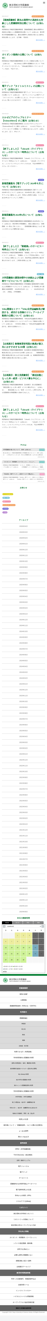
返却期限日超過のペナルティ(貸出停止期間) (23, 1068)
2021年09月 (23, 847)
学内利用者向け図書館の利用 (24, 1057)
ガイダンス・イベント (9, 505)
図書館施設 (23, 1018)
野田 (28, 922)
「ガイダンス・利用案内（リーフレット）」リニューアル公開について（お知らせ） (20, 462)
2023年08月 (23, 713)
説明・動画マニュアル (23, 1160)
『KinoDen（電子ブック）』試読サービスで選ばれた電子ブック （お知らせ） (20, 474)
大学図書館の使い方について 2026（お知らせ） (17, 449)
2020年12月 (23, 894)
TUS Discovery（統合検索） (23, 1155)
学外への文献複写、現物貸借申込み (23, 1279)
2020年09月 (23, 912)
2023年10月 (23, 701)
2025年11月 (23, 555)
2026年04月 (23, 526)
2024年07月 (23, 649)
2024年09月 (23, 637)
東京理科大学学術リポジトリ (24, 1213)
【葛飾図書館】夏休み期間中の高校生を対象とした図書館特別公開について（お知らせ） (23, 23)
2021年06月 (23, 865)
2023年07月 (23, 719)
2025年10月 (23, 561)
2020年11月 (23, 900)
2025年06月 (23, 585)
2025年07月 (23, 579)
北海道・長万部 (23, 1046)
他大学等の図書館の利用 (23, 1079)
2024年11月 (23, 625)
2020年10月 (23, 906)
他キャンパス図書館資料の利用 (23, 1085)
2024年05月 (23, 660)
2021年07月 (23, 859)
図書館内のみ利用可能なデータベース (23, 1184)
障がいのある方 (23, 1137)
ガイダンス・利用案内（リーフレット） (23, 1237)
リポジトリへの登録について (24, 1219)
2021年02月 (23, 888)
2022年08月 (23, 783)
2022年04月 (23, 806)
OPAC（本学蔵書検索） (23, 1149)
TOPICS (42, 474)
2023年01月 (23, 754)
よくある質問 (23, 1131)
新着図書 (5, 508)
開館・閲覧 (6, 498)
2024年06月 (23, 655)
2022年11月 (23, 766)
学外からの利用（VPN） (23, 1195)
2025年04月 (23, 596)
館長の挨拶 (23, 994)
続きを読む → (40, 40)
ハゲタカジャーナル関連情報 (24, 1296)
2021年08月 (23, 853)
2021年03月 (23, 882)
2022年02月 (23, 818)
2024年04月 (23, 666)
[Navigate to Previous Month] (4, 926)
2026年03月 (23, 532)
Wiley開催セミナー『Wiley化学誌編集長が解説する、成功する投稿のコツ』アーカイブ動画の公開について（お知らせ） (23, 312)
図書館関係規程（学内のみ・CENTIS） (23, 1006)
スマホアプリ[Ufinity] (23, 1201)
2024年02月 (23, 678)
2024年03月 (23, 672)
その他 (5, 512)
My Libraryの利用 (23, 1074)
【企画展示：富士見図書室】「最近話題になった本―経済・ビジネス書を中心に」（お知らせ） (22, 378)
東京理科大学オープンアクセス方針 (23, 1225)
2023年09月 (23, 707)
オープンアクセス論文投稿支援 (23, 1302)
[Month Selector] (23, 926)
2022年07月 (23, 789)
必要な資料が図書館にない (23, 1255)
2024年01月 (23, 684)
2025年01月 (23, 614)
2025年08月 (23, 573)
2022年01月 (23, 824)
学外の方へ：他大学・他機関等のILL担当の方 (23, 1108)
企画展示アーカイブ (23, 1266)
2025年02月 (23, 608)
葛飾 (38, 922)
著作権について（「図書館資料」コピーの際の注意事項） (23, 1125)
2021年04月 (23, 877)
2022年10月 (23, 771)
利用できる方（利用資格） (23, 1052)
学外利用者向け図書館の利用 (24, 1091)
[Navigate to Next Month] (43, 926)
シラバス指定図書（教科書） (24, 1243)
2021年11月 (23, 836)
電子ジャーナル (23, 1166)
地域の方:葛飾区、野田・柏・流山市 (24, 1113)
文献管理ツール (23, 1285)
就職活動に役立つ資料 (23, 1261)
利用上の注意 (23, 1119)
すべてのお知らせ (7, 494)
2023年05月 (23, 731)
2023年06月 (23, 725)
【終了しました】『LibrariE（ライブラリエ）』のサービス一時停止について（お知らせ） (23, 152)
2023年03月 (23, 742)
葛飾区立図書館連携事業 (23, 1308)
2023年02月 (23, 748)
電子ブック (23, 1172)
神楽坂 (7, 922)
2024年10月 (23, 631)
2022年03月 (23, 812)
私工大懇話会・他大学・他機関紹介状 (23, 1102)
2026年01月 (23, 544)
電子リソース (6, 501)
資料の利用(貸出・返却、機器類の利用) (23, 1063)
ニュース (42, 449)
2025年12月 (23, 549)
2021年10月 (23, 841)
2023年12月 (23, 690)
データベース (23, 1178)
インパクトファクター (23, 1290)
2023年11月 (23, 695)
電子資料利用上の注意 (23, 1189)
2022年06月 (23, 795)
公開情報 (23, 1000)
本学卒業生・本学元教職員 (23, 1097)
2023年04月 (23, 736)
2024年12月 (23, 620)
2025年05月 (23, 590)
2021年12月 (23, 830)
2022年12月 (23, 760)
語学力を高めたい (23, 1249)
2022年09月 (23, 777)
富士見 (17, 922)
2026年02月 (23, 538)
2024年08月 (23, 643)
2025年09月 (23, 567)
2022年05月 (23, 801)
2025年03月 (23, 602)
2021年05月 (23, 871)
